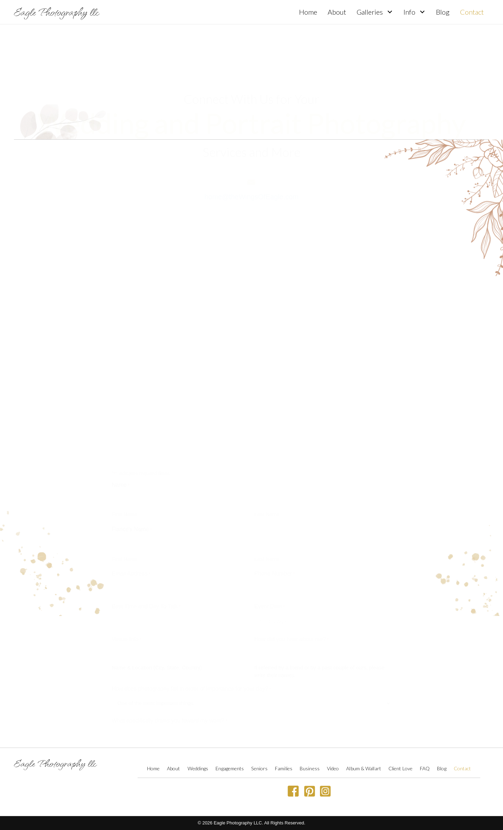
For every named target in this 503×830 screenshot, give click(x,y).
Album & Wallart (363, 768)
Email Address (131, 473)
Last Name (267, 414)
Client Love (400, 768)
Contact (462, 768)
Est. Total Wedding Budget (146, 670)
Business (310, 768)
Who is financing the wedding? (151, 702)
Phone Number (274, 473)
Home (153, 768)
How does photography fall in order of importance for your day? (191, 588)
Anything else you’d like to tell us (154, 733)
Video (333, 768)
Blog (441, 768)
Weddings (198, 768)
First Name (124, 414)
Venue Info (126, 538)
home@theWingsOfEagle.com (251, 187)
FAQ (425, 768)
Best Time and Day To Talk (146, 505)
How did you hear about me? (291, 538)
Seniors (259, 768)
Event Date (269, 505)
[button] (390, 12)
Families (283, 768)
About (173, 768)
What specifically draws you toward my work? (169, 620)
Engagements (230, 768)
